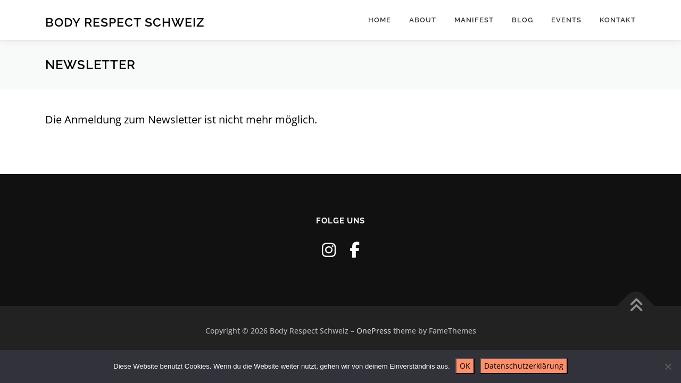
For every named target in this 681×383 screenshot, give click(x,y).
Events (566, 20)
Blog (522, 20)
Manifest (474, 20)
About (422, 20)
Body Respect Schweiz (124, 21)
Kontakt (618, 20)
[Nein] (667, 366)
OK (465, 366)
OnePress (373, 331)
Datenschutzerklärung (523, 366)
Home (379, 20)
